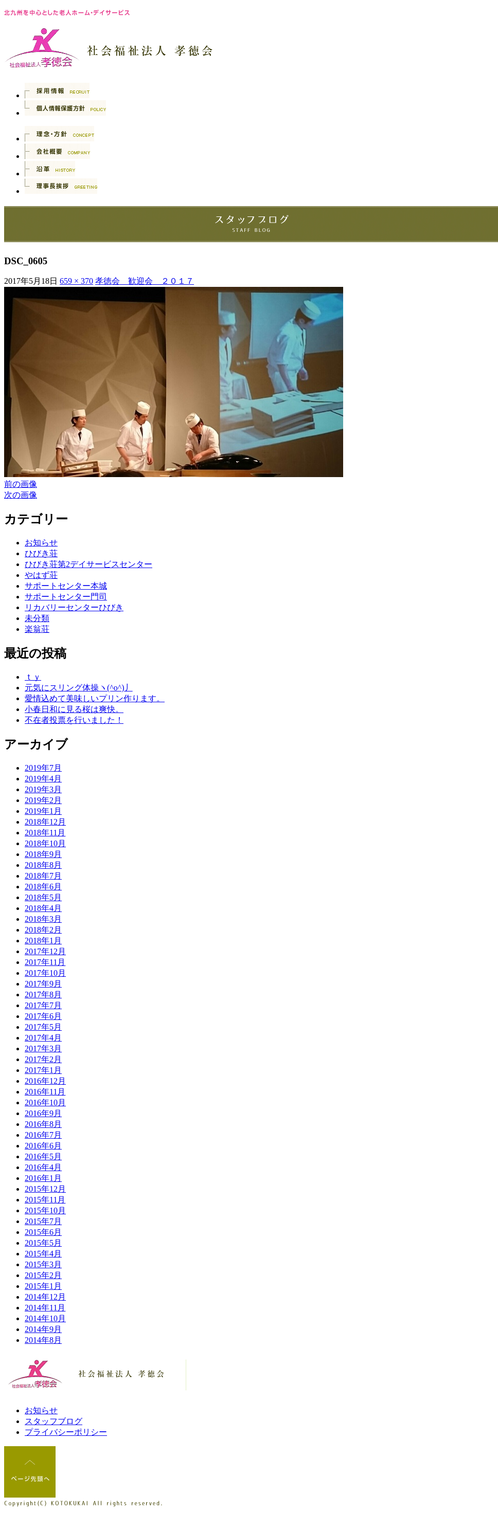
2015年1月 (43, 1286)
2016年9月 (43, 1113)
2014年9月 (43, 1329)
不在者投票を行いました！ (74, 720)
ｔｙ (33, 676)
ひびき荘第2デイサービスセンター (88, 564)
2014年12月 (45, 1296)
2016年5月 (43, 1156)
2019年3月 (43, 789)
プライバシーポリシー (66, 1432)
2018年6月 (43, 886)
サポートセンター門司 (66, 596)
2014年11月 (45, 1307)
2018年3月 (43, 919)
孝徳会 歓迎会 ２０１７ (144, 281)
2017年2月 (43, 1059)
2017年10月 (45, 973)
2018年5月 (43, 897)
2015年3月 (43, 1264)
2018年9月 (43, 854)
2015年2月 (43, 1275)
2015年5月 (43, 1242)
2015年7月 (43, 1221)
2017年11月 (45, 962)
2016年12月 (45, 1081)
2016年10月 (45, 1102)
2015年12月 (45, 1188)
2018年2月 (43, 929)
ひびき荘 (41, 553)
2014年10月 (45, 1318)
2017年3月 (43, 1048)
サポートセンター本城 (66, 585)
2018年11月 (45, 832)
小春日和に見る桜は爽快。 (74, 709)
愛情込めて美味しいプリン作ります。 (95, 698)
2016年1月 (43, 1178)
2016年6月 (43, 1145)
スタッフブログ (53, 1421)
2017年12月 (45, 951)
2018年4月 (43, 908)
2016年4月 (43, 1167)
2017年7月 (43, 1005)
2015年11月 (45, 1199)
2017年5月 (43, 1027)
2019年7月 (43, 767)
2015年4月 (43, 1253)
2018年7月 (43, 875)
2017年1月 (43, 1070)
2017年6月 (43, 1016)
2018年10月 (45, 843)
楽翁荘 (37, 629)
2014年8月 (43, 1340)
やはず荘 (41, 575)
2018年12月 (45, 821)
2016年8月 (43, 1124)
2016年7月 (43, 1135)
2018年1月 (43, 940)
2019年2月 (43, 800)
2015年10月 (45, 1210)
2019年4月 (43, 778)
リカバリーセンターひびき (74, 607)
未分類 (37, 618)
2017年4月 (43, 1037)
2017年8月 (43, 994)
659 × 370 (76, 281)
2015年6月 (43, 1232)
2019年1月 (43, 811)
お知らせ (41, 542)
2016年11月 (45, 1091)
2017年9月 (43, 983)
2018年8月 (43, 865)
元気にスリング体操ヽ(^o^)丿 (79, 687)
